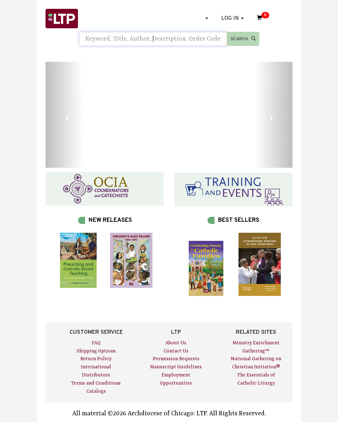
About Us (175, 343)
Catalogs (96, 391)
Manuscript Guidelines (176, 367)
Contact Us (176, 351)
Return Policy (95, 359)
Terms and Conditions (96, 383)
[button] (64, 115)
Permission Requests (176, 359)
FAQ (96, 343)
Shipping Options (96, 351)
